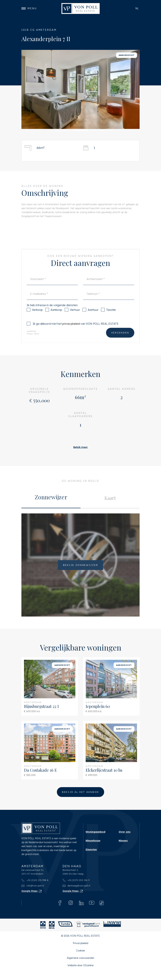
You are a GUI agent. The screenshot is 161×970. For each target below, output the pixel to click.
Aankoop (53, 317)
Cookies (80, 950)
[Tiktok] (101, 902)
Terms (36, 341)
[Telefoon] (108, 301)
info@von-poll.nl (32, 885)
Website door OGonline (80, 965)
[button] (35, 130)
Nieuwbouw (93, 840)
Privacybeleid (80, 943)
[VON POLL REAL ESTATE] (80, 8)
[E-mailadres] (52, 301)
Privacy (30, 341)
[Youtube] (91, 902)
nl (137, 8)
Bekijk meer (80, 447)
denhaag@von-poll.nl (76, 885)
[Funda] (65, 925)
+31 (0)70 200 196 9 (76, 880)
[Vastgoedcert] (88, 925)
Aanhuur (90, 317)
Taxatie (108, 317)
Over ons (125, 831)
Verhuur (72, 317)
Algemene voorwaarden (80, 958)
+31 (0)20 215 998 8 (34, 880)
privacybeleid (71, 331)
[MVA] (52, 925)
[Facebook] (60, 902)
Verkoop (35, 317)
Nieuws (123, 840)
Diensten (91, 849)
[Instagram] (71, 903)
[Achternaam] (108, 286)
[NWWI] (112, 925)
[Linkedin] (81, 902)
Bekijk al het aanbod (80, 792)
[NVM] (43, 925)
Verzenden (120, 340)
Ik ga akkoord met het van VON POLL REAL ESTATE (73, 331)
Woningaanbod (95, 831)
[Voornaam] (52, 286)
